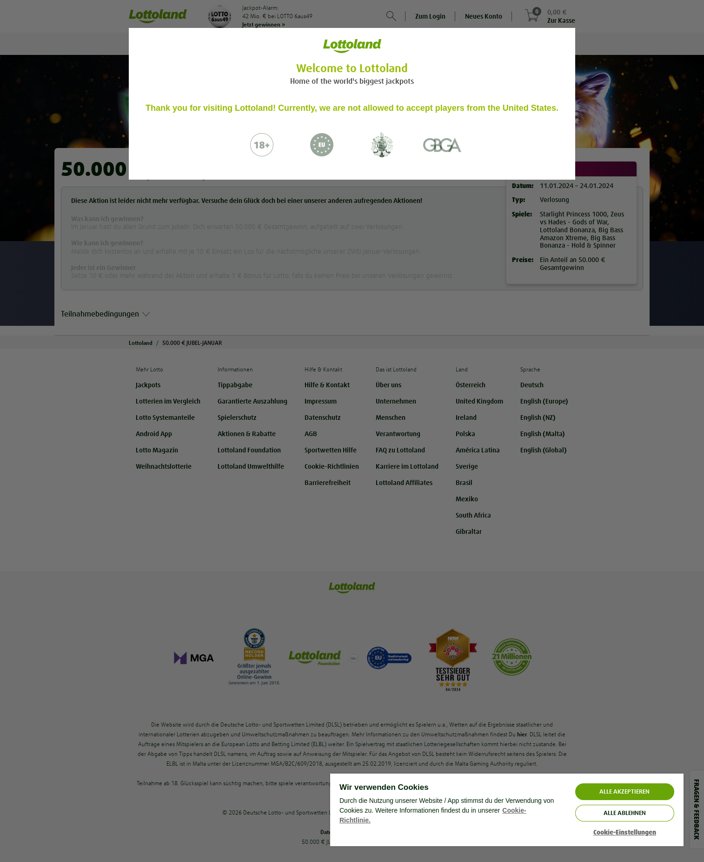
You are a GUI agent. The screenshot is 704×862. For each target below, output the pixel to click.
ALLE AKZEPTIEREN (624, 791)
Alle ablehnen (625, 813)
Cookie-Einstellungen (624, 832)
